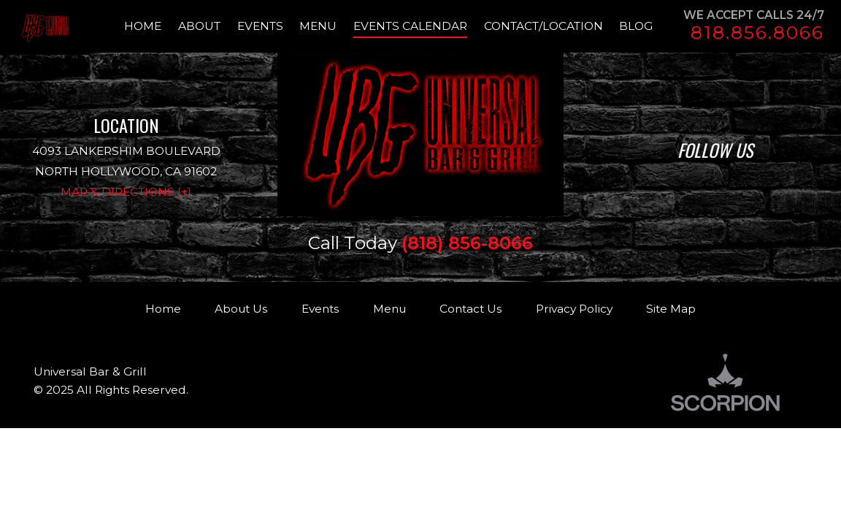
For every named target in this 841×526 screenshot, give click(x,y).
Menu (389, 309)
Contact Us (470, 309)
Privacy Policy (574, 309)
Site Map (671, 309)
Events (320, 309)
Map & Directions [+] (126, 192)
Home (163, 309)
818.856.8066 (757, 32)
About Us (241, 309)
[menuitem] (151, 26)
